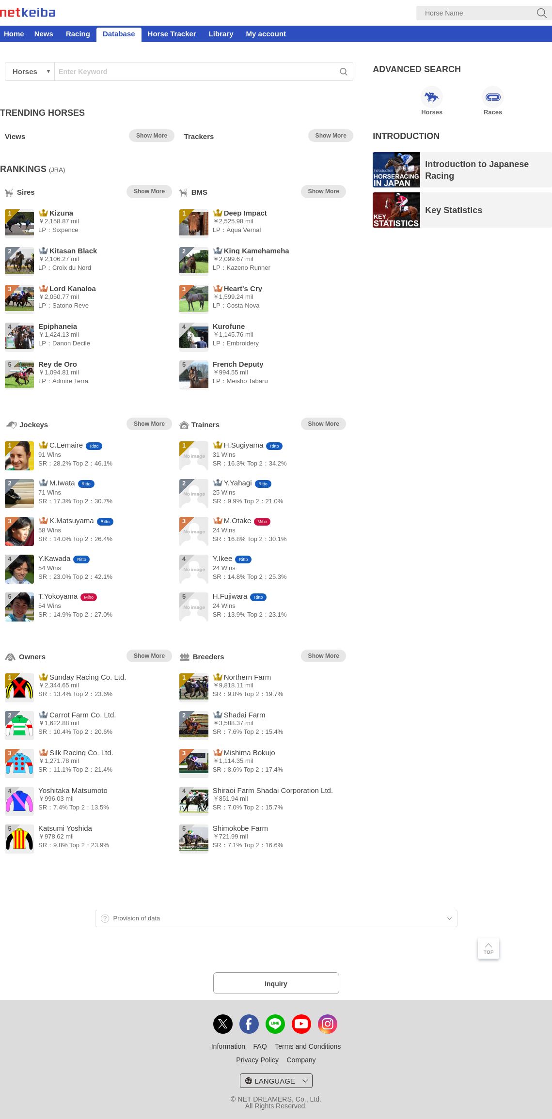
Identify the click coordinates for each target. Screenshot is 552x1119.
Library (221, 34)
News (43, 34)
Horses (432, 101)
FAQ (260, 1046)
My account (266, 34)
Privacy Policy (257, 1060)
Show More (151, 135)
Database (119, 34)
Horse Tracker (172, 34)
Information (228, 1046)
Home (14, 34)
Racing (78, 34)
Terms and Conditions (308, 1046)
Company (300, 1060)
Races (493, 101)
